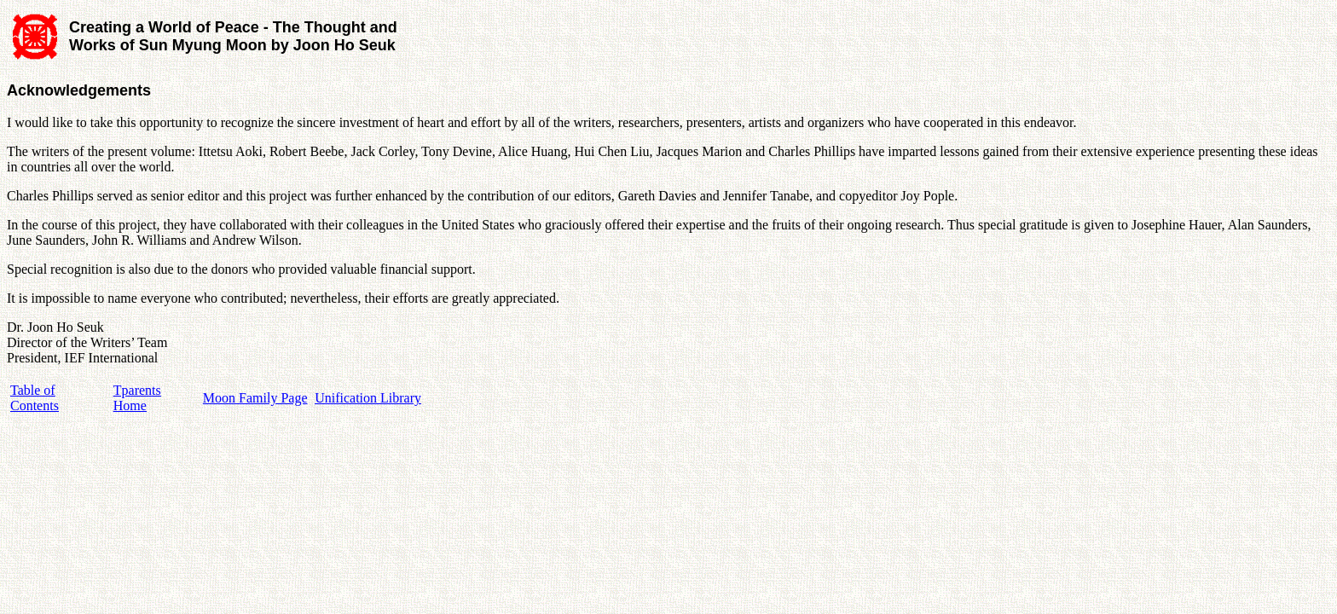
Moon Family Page (255, 398)
